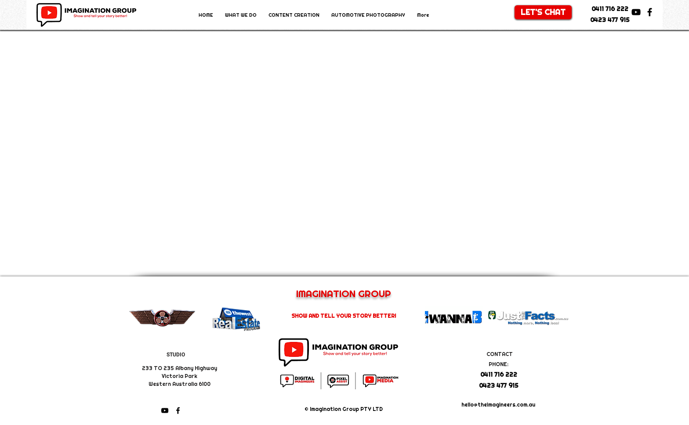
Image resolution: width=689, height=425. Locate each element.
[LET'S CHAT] (543, 12)
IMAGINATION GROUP (343, 293)
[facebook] (649, 12)
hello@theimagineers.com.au (498, 404)
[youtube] (636, 12)
